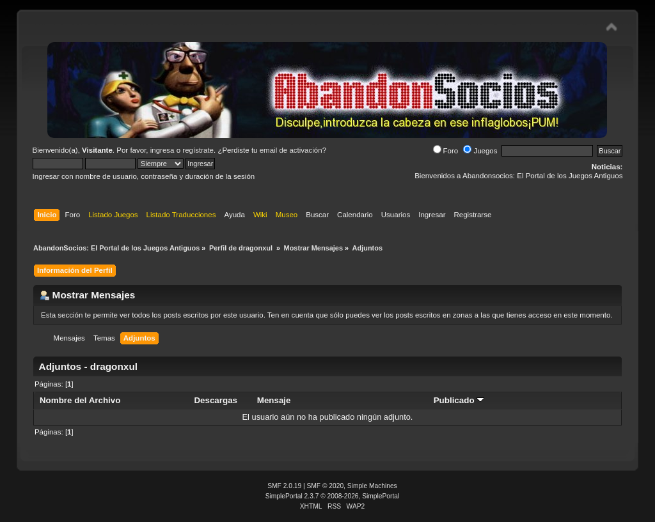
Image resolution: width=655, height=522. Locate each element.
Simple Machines (372, 485)
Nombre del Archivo (80, 400)
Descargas (215, 400)
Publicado (459, 400)
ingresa (162, 150)
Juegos (480, 151)
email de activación (291, 150)
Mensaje (274, 400)
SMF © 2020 (325, 485)
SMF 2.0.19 (284, 485)
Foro (446, 151)
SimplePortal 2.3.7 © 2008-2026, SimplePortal (332, 496)
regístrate (198, 150)
